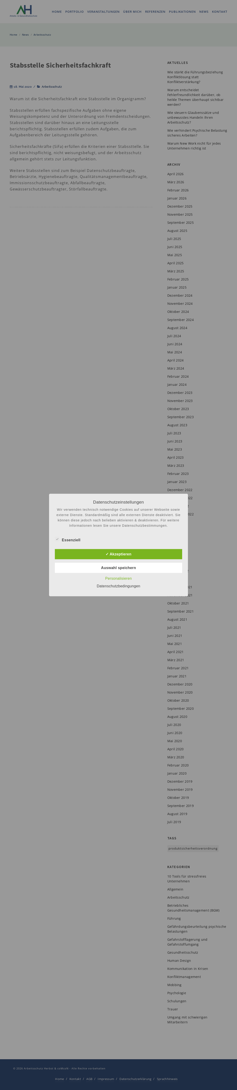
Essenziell (67, 539)
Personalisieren (118, 578)
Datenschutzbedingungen (118, 586)
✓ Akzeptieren (118, 554)
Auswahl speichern (118, 568)
